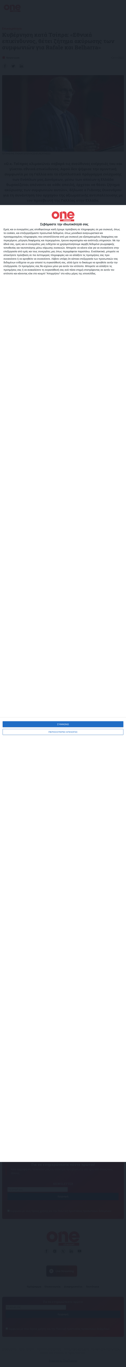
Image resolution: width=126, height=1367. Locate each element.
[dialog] (63, 683)
